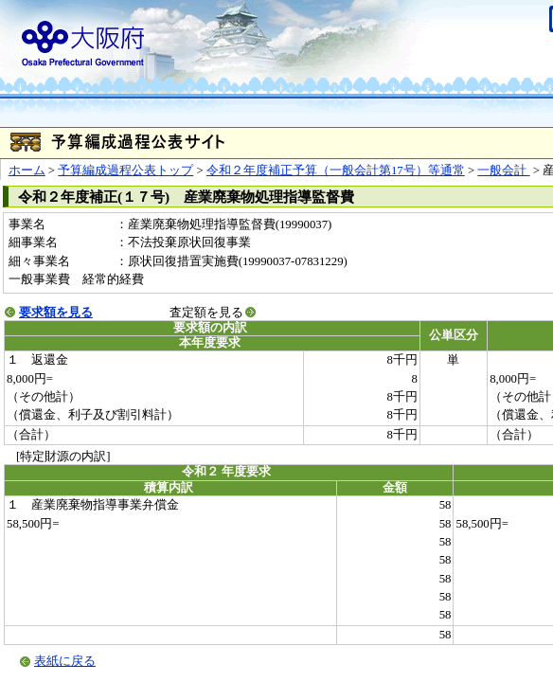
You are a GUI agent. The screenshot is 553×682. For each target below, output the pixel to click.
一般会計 (503, 170)
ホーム (27, 170)
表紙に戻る (65, 661)
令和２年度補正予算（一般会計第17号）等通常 (335, 170)
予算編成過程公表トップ (125, 170)
